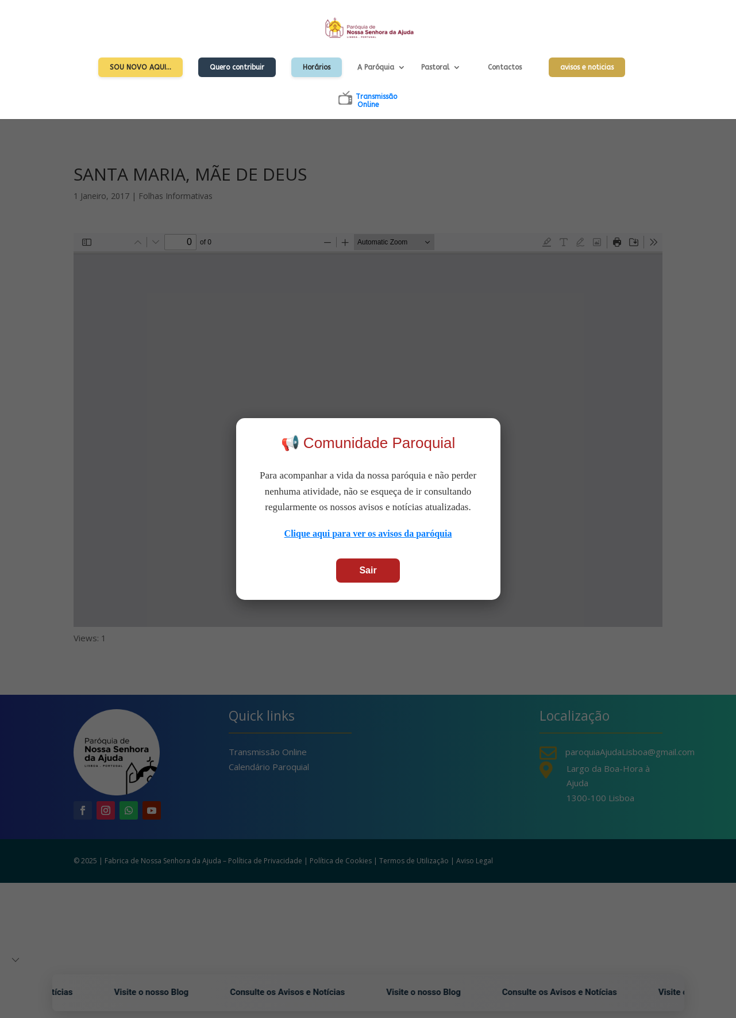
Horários (316, 67)
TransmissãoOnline (376, 101)
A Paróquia (375, 67)
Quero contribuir (237, 67)
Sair (367, 570)
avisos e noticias (587, 67)
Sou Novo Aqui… (140, 67)
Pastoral (435, 67)
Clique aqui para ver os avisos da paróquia (368, 533)
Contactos (505, 67)
